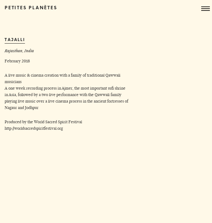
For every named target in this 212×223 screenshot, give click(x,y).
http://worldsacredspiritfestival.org (34, 128)
